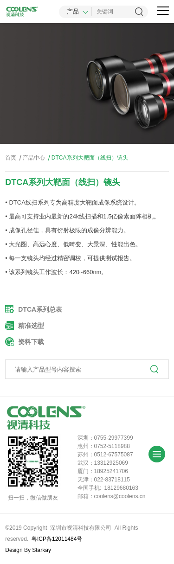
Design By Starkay (28, 550)
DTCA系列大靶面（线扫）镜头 (87, 158)
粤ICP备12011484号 (57, 539)
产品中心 (31, 158)
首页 (10, 157)
